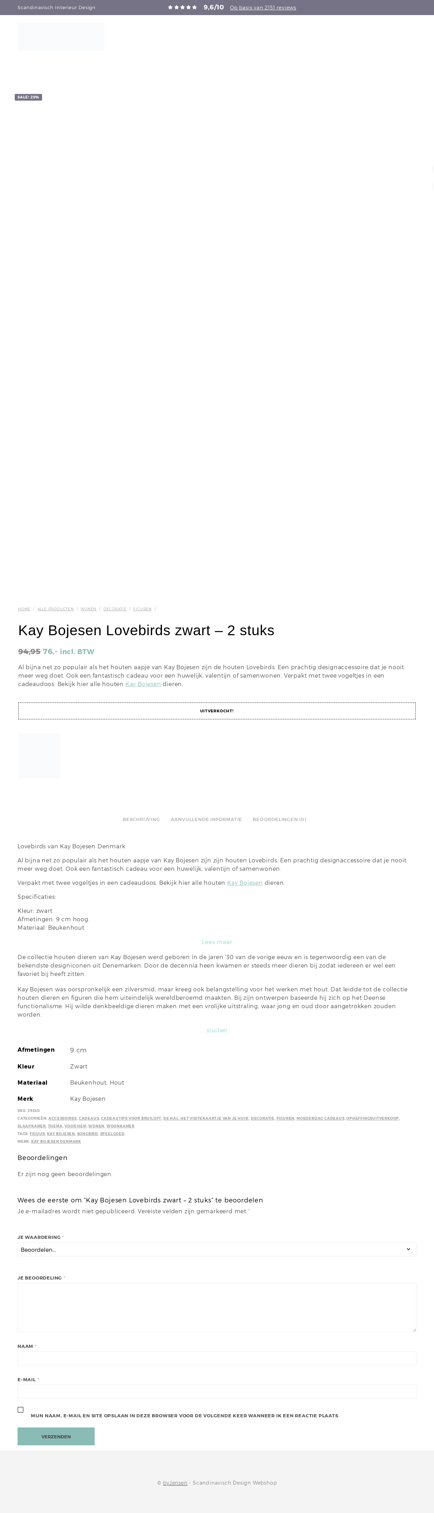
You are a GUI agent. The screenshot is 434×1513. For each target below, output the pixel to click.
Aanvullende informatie (207, 819)
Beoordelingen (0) (279, 819)
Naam (27, 1346)
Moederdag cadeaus (321, 1118)
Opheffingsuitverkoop (372, 1118)
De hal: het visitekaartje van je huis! (206, 1118)
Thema (55, 1126)
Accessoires (62, 1118)
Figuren (142, 609)
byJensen (175, 1483)
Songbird (87, 1134)
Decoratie (115, 609)
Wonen (88, 609)
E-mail (28, 1380)
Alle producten (56, 609)
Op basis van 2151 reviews (263, 8)
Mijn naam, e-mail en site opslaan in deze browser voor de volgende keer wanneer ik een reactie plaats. (185, 1416)
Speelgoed (112, 1134)
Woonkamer (121, 1126)
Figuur (37, 1134)
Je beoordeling (42, 1278)
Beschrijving (141, 819)
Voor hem (75, 1126)
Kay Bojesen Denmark (56, 1141)
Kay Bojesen (143, 684)
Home (24, 609)
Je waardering (41, 1237)
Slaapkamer (32, 1126)
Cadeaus (89, 1118)
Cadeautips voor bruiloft (131, 1118)
